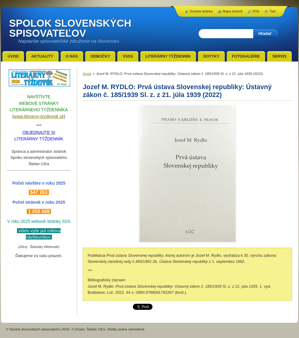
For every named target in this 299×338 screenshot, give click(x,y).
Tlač (272, 11)
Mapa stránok (233, 11)
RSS (256, 11)
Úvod (87, 73)
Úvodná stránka (201, 11)
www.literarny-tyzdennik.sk (39, 116)
